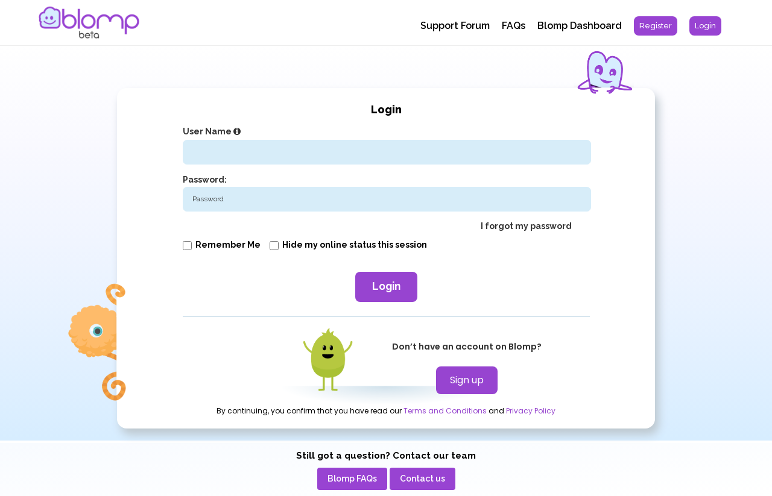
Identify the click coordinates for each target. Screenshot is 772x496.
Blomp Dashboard (579, 25)
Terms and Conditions (445, 411)
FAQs (513, 25)
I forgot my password (526, 226)
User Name (213, 131)
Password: (205, 179)
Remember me (222, 245)
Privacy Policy (530, 411)
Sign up (467, 380)
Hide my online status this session (348, 245)
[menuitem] (655, 26)
